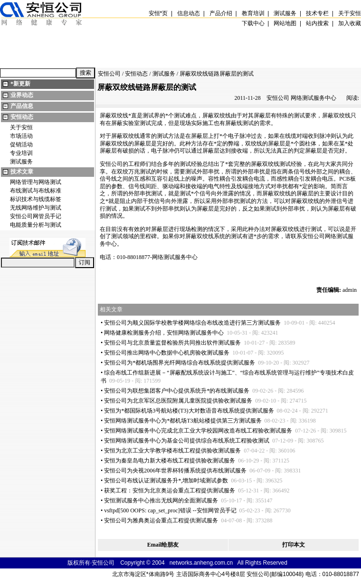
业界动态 (21, 95)
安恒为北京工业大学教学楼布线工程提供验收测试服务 (172, 450)
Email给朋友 (163, 544)
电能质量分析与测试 (35, 224)
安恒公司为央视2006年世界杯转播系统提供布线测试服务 (175, 470)
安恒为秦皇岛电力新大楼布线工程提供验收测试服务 (169, 460)
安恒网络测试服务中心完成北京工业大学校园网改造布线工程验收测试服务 (198, 430)
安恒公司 (109, 73)
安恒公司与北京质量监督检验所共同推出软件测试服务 (172, 342)
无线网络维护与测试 (35, 207)
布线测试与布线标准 (35, 190)
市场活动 (21, 136)
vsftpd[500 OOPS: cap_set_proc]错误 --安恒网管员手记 (170, 510)
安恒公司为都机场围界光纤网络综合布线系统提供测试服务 (179, 362)
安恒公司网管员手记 (35, 216)
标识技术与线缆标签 (35, 199)
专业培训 (21, 153)
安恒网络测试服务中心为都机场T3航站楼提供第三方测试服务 (182, 420)
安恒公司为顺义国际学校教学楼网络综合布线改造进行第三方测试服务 (192, 322)
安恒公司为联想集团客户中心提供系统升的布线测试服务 (176, 390)
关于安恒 (21, 127)
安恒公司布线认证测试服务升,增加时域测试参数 (166, 480)
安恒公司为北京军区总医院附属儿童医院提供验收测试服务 (178, 400)
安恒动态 (21, 117)
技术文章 (21, 171)
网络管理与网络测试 (35, 182)
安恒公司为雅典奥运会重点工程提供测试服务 (161, 520)
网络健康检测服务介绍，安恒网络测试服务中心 (164, 332)
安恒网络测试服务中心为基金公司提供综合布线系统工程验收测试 (186, 440)
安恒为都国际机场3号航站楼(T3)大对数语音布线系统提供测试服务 (189, 410)
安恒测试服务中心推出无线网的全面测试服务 (161, 500)
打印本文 (293, 544)
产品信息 (21, 106)
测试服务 (21, 161)
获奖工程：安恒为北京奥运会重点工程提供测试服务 (169, 490)
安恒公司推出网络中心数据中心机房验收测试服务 (166, 352)
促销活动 (21, 144)
